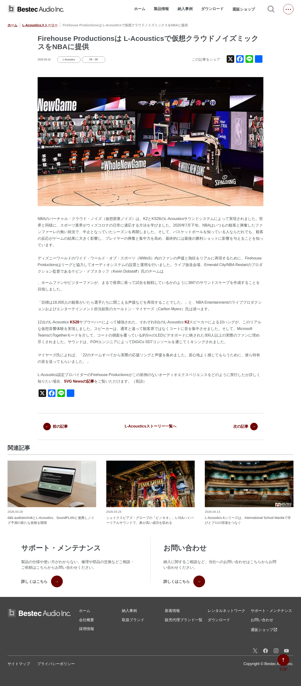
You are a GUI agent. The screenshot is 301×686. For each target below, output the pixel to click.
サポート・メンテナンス (271, 611)
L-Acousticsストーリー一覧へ (150, 426)
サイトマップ (19, 664)
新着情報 (172, 611)
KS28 (74, 322)
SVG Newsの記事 (79, 381)
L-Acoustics (69, 59)
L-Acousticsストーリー (40, 25)
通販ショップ (245, 9)
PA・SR (93, 59)
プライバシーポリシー (56, 664)
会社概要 (86, 620)
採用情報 (86, 629)
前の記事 (55, 426)
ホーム (139, 9)
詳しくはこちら (42, 581)
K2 (187, 322)
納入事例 (185, 9)
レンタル (226, 611)
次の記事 (245, 426)
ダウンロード (212, 9)
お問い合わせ (262, 620)
